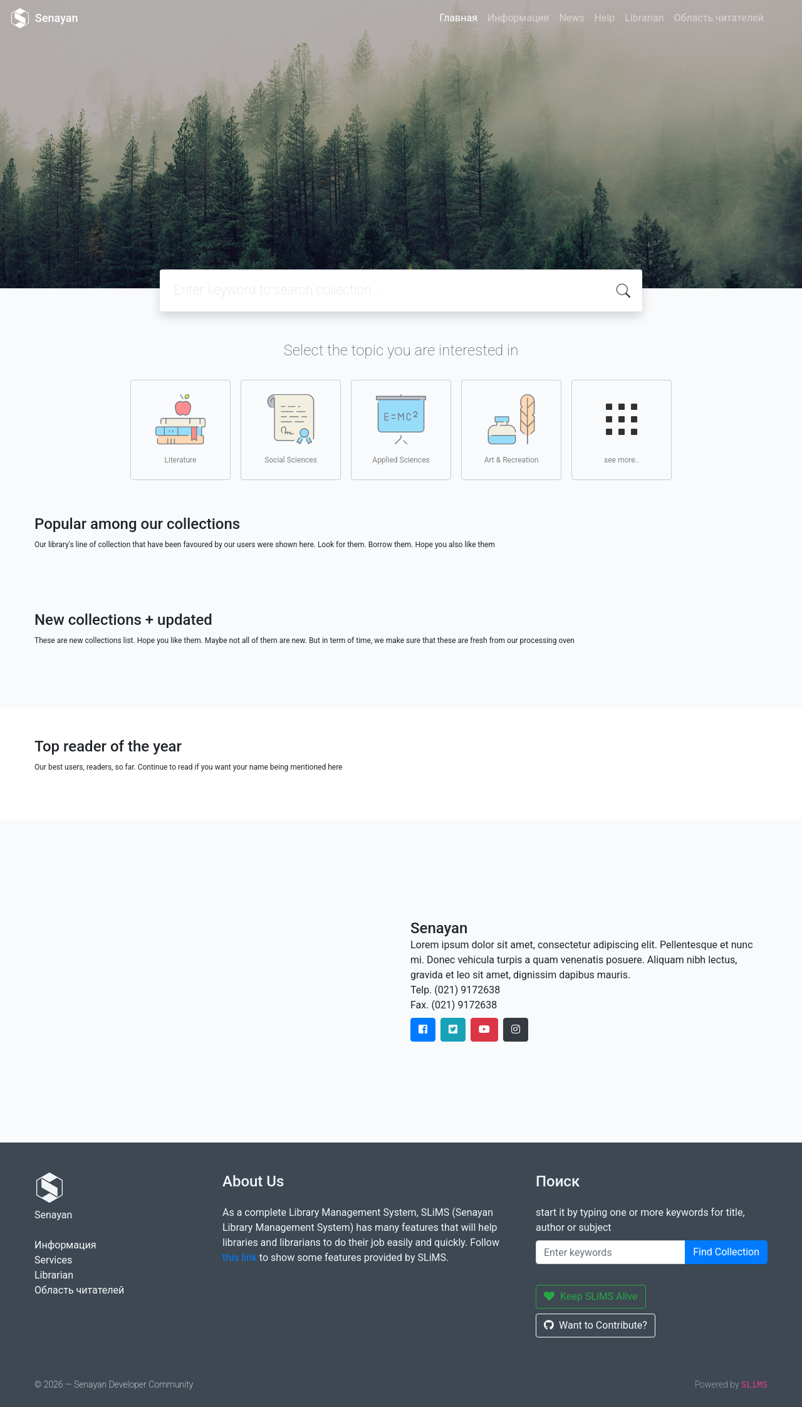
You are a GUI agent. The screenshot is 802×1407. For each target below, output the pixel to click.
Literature (180, 429)
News (571, 18)
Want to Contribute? (595, 1325)
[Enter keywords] (610, 1252)
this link (239, 1257)
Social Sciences (290, 429)
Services (53, 1260)
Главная (458, 18)
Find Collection (726, 1252)
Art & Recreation (511, 429)
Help (605, 18)
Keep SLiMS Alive (591, 1296)
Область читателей (719, 18)
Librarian (644, 18)
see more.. (621, 429)
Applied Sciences (400, 429)
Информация (518, 18)
